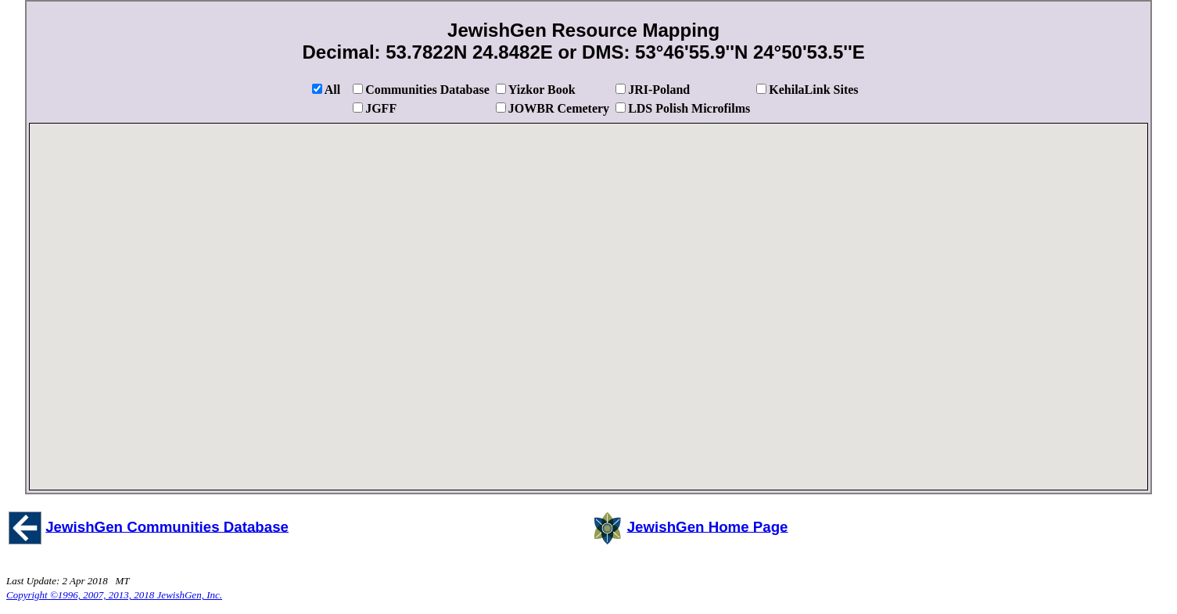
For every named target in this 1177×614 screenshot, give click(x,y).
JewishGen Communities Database (167, 526)
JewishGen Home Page (707, 526)
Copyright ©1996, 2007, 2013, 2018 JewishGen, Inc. (114, 595)
